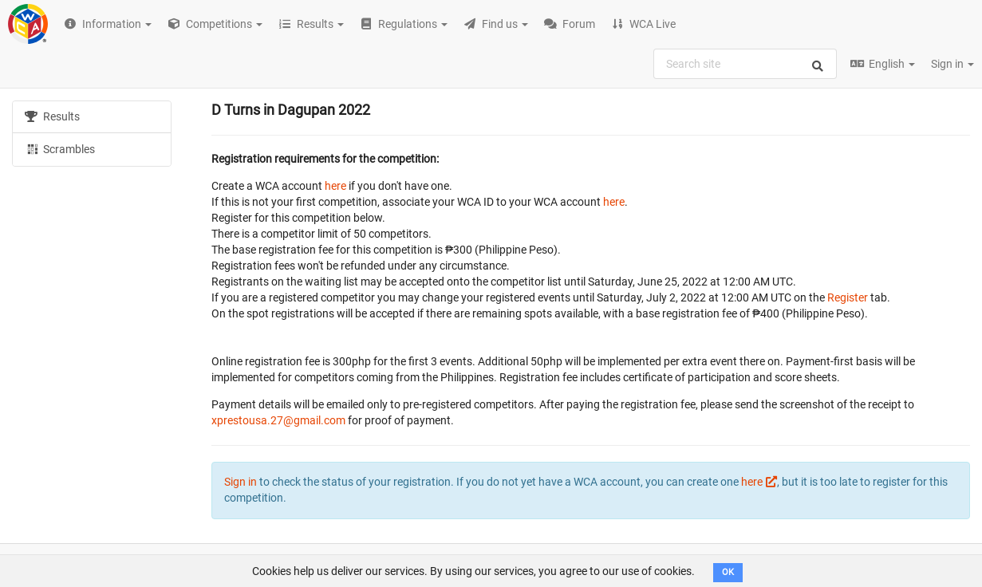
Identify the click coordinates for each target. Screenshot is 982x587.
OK (728, 572)
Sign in (952, 63)
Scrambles (60, 148)
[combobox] (745, 64)
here (335, 185)
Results (52, 116)
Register (847, 297)
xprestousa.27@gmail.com (278, 420)
